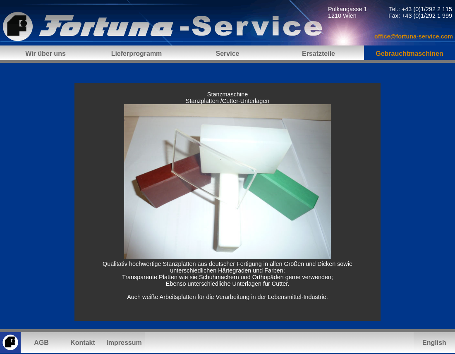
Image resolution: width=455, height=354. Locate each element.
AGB (41, 342)
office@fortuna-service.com (413, 36)
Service (227, 53)
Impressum (123, 342)
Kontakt (82, 342)
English (434, 342)
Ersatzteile (318, 53)
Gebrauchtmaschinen (409, 53)
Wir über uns (45, 53)
